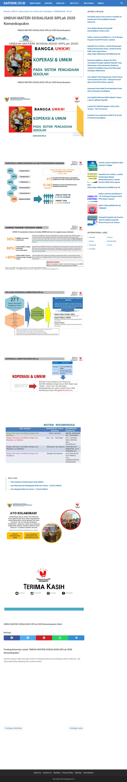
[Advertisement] (44, 748)
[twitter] (28, 637)
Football (92, 249)
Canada (92, 237)
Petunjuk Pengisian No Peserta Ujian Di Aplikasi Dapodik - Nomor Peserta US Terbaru (111, 219)
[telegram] (76, 637)
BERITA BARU (35, 3)
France (109, 237)
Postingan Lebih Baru (13, 728)
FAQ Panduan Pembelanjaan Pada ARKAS (27, 482)
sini (60, 624)
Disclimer (56, 773)
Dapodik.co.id (14, 3)
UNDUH (101, 3)
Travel (109, 245)
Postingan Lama (76, 728)
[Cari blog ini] (121, 3)
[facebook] (12, 637)
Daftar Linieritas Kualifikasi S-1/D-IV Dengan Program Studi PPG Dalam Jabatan (110, 196)
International (88, 773)
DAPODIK (48, 3)
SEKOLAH (60, 3)
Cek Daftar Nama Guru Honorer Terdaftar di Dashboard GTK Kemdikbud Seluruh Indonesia (104, 19)
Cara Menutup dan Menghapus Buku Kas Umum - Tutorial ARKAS (36, 486)
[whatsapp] (60, 637)
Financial (92, 245)
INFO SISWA (89, 3)
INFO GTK (74, 3)
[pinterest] (44, 637)
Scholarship (111, 241)
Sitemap (78, 773)
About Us (37, 773)
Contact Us (47, 773)
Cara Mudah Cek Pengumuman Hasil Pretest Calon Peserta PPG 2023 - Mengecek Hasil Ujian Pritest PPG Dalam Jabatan (104, 79)
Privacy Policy (67, 773)
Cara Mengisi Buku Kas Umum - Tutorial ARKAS (29, 489)
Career (91, 241)
